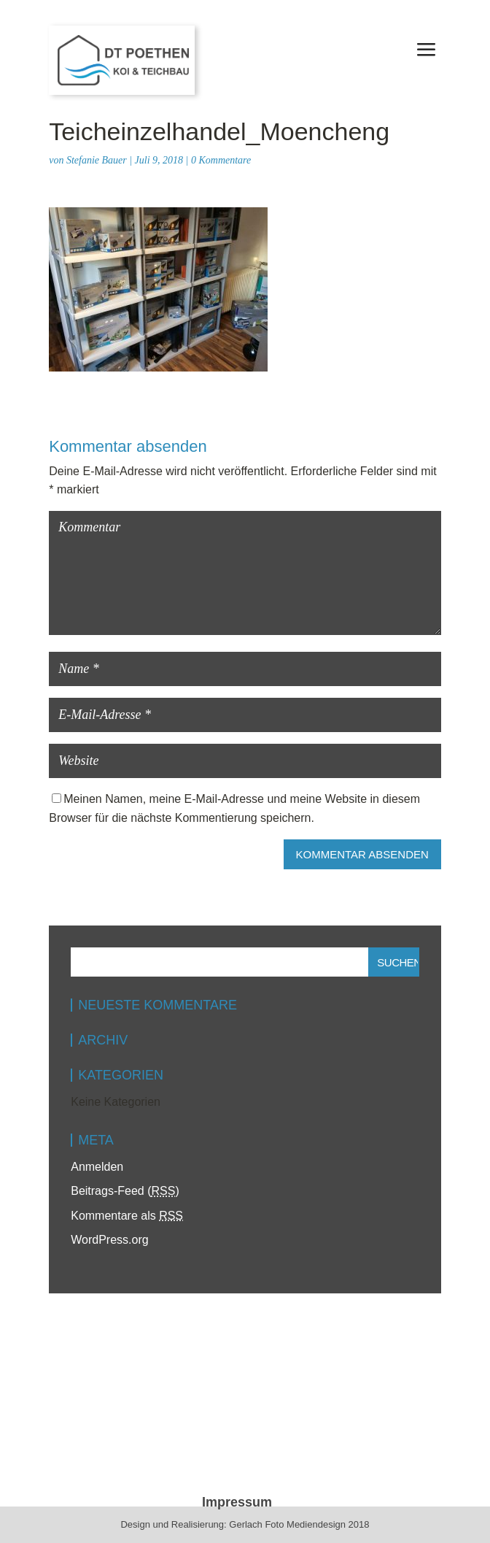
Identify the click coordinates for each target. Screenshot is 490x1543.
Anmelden (97, 1167)
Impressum (237, 1502)
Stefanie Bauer (96, 160)
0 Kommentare (221, 160)
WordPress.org (109, 1240)
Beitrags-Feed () (125, 1191)
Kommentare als (127, 1215)
